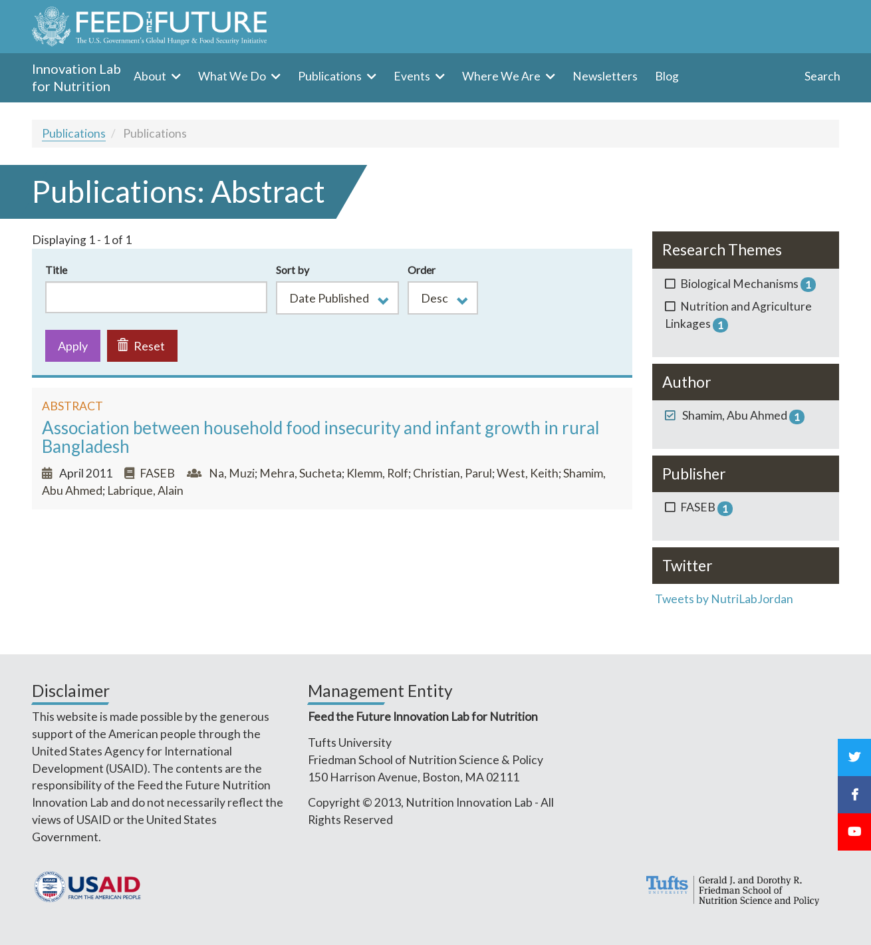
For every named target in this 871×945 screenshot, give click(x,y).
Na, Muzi (232, 473)
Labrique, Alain (145, 490)
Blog (667, 76)
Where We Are (502, 76)
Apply (73, 345)
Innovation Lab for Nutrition (76, 77)
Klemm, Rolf (377, 473)
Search (822, 76)
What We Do (233, 76)
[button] (337, 298)
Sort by (292, 269)
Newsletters (605, 76)
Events (413, 76)
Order (422, 269)
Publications (331, 76)
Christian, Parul (452, 473)
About (151, 76)
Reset (140, 345)
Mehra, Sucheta (300, 473)
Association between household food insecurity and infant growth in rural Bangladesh (321, 437)
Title (56, 269)
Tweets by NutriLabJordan (725, 599)
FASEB (157, 473)
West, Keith (528, 473)
